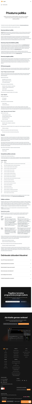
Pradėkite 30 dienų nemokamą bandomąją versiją (12, 301)
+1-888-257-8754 (4, 380)
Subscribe (28, 389)
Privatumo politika (5, 4)
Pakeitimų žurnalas (16, 355)
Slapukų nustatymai (17, 401)
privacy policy (5, 399)
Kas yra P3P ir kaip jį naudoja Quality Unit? (16, 260)
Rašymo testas (6, 367)
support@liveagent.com (18, 49)
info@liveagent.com (19, 53)
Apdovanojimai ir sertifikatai (26, 352)
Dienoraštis (5, 361)
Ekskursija (5, 357)
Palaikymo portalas (16, 350)
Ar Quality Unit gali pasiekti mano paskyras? (16, 278)
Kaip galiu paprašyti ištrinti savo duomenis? (16, 263)
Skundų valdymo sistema (16, 371)
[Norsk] (26, 396)
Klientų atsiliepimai (26, 353)
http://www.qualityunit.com (24, 25)
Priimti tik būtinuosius (10, 401)
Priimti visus (4, 401)
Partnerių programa (26, 355)
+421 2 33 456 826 (5, 379)
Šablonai (6, 366)
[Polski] (28, 396)
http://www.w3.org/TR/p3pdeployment (18, 196)
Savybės (6, 354)
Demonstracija (23, 301)
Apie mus (26, 350)
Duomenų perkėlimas (16, 352)
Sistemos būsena (16, 353)
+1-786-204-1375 (4, 382)
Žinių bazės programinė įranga (16, 361)
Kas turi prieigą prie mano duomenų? (16, 274)
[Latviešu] (23, 396)
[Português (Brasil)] (29, 396)
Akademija (5, 364)
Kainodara (5, 352)
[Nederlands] (25, 396)
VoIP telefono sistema (16, 365)
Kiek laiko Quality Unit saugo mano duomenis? (16, 267)
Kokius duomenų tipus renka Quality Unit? (16, 271)
